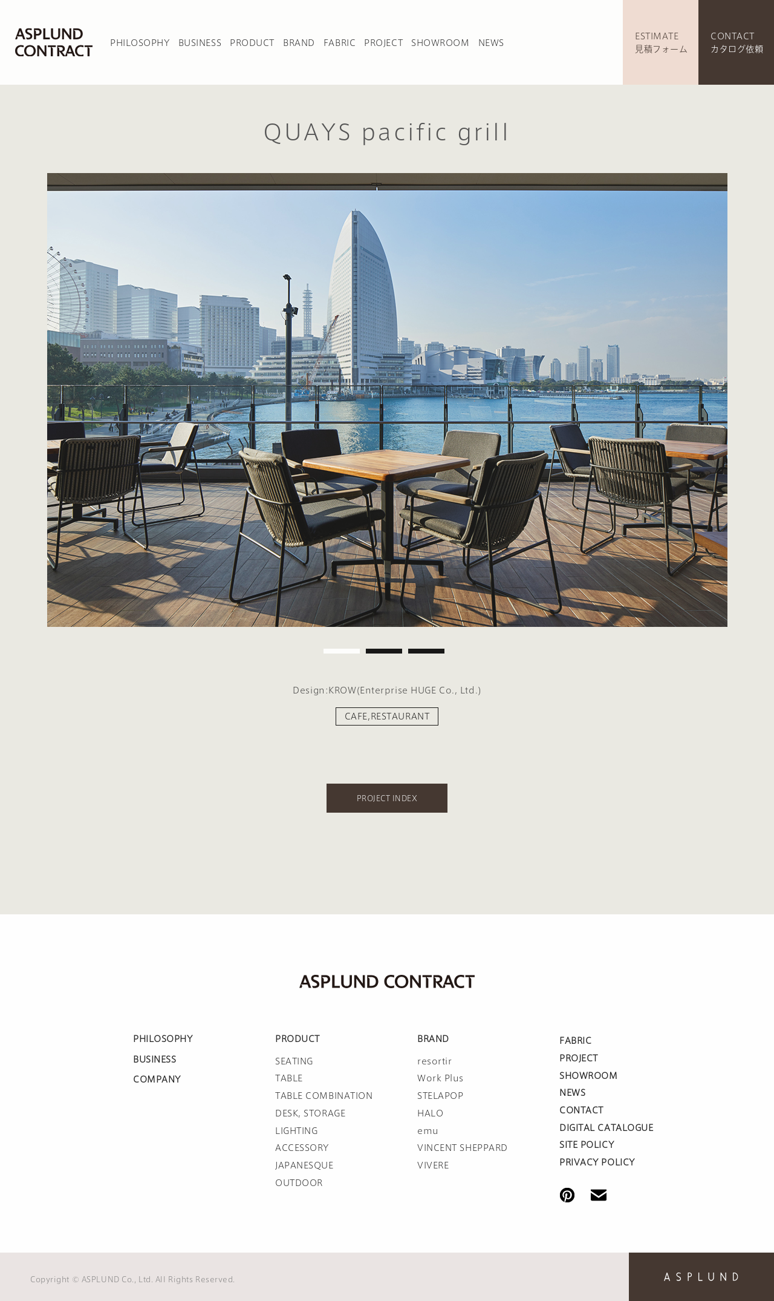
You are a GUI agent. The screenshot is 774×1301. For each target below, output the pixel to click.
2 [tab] (384, 651)
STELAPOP (440, 1096)
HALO (430, 1113)
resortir (434, 1061)
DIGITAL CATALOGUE (606, 1128)
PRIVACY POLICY (597, 1162)
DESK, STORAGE (310, 1113)
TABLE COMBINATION (324, 1096)
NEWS (491, 43)
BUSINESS (199, 43)
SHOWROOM (440, 43)
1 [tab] (342, 651)
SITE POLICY (586, 1145)
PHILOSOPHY (140, 43)
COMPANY (157, 1079)
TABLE (289, 1078)
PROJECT (383, 43)
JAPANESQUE (304, 1165)
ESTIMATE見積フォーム (661, 42)
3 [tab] (426, 651)
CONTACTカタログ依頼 (737, 42)
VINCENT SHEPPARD (462, 1148)
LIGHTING (296, 1131)
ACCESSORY (302, 1148)
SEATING (294, 1061)
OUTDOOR (299, 1183)
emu (428, 1131)
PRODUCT (252, 43)
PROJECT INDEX (386, 798)
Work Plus (440, 1078)
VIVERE (433, 1165)
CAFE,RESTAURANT (387, 716)
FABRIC (340, 43)
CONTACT (581, 1110)
